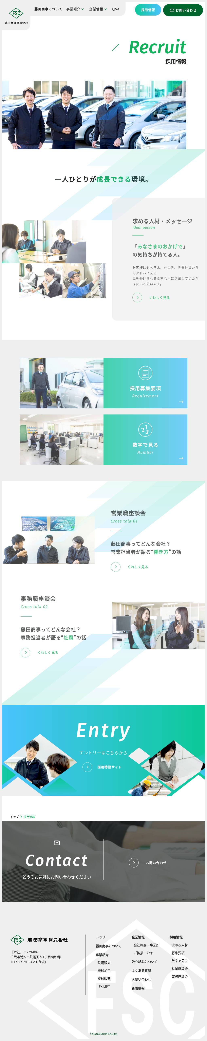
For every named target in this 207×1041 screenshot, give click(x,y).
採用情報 (148, 9)
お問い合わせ (183, 10)
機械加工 (104, 970)
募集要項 (178, 952)
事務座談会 (180, 976)
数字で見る (180, 960)
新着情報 (138, 988)
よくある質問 (141, 970)
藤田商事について (48, 8)
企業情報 (98, 9)
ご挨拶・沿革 (143, 952)
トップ (14, 817)
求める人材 (180, 944)
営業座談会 (180, 968)
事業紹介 (75, 9)
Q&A (116, 8)
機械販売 (104, 978)
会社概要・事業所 (146, 944)
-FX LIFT (104, 986)
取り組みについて (144, 961)
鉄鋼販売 (104, 962)
